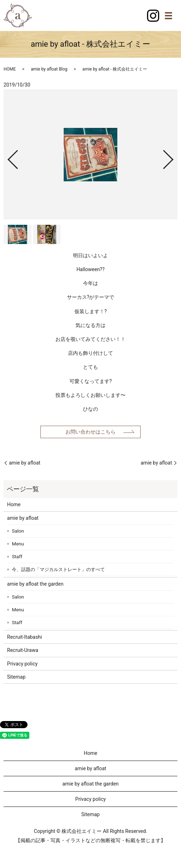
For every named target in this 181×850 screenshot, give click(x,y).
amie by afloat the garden (35, 584)
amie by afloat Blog (49, 69)
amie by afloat (24, 463)
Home (14, 504)
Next (174, 157)
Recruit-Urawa (22, 650)
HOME (10, 69)
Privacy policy (22, 664)
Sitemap (16, 677)
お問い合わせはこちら (90, 432)
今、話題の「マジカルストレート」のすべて (58, 569)
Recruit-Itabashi (24, 637)
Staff (17, 556)
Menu (18, 543)
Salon (18, 531)
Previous (7, 157)
